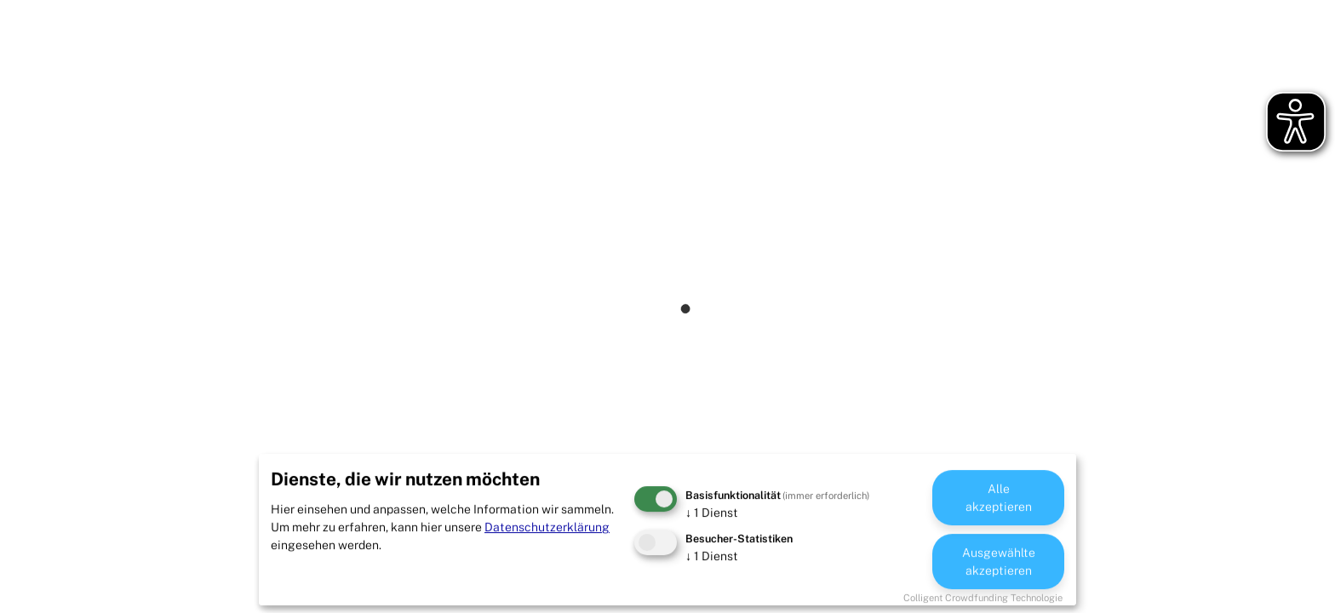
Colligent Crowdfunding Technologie (983, 598)
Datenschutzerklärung (547, 527)
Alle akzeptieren (998, 497)
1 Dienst (711, 512)
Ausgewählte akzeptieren (998, 561)
